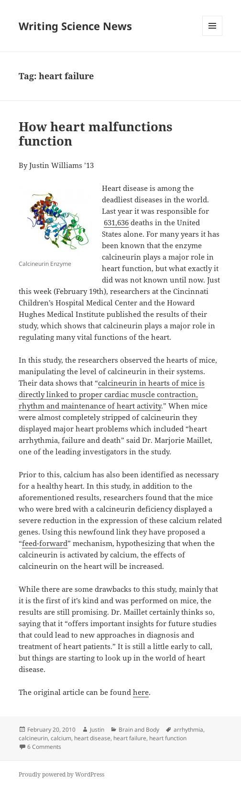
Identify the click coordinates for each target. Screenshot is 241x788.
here (141, 692)
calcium (61, 738)
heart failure (129, 738)
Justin (97, 729)
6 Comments (44, 747)
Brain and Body (139, 729)
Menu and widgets (212, 35)
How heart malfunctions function (96, 133)
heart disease (92, 738)
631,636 (116, 222)
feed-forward (44, 543)
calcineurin (33, 738)
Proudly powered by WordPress (61, 774)
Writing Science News (75, 26)
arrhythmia (188, 729)
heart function (167, 738)
